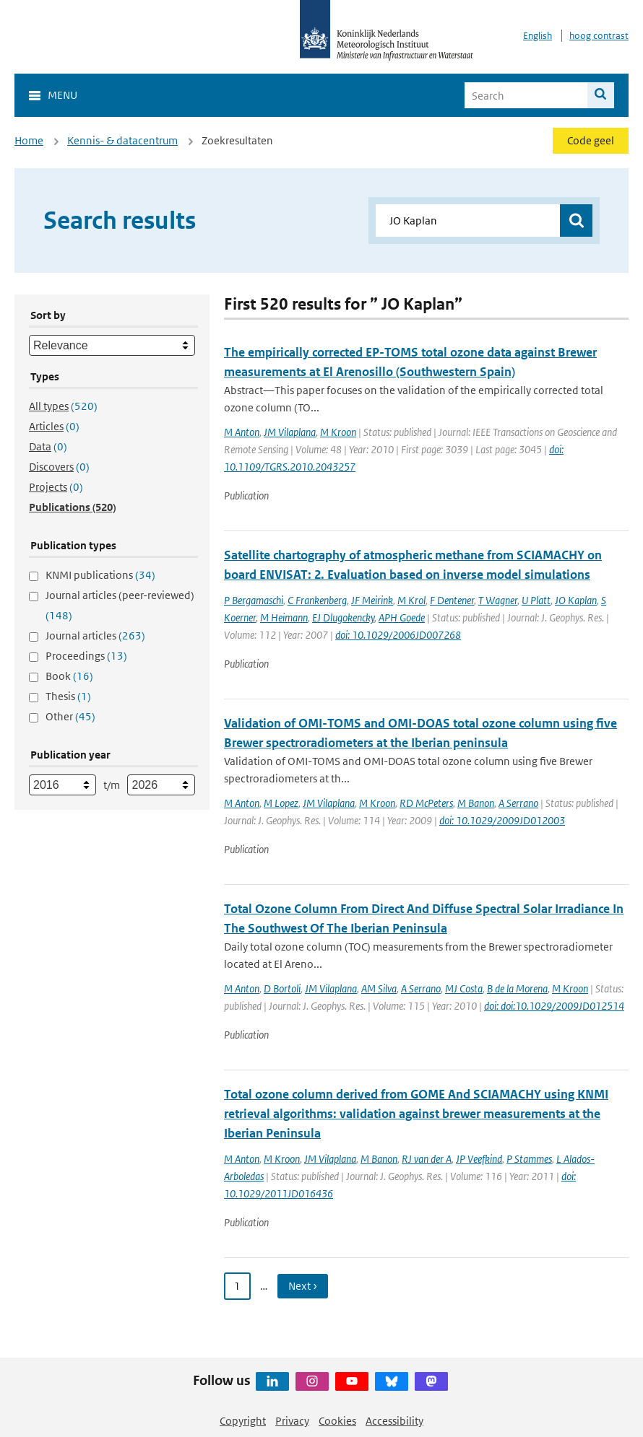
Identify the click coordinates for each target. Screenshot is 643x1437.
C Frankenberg (317, 600)
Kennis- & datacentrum (122, 140)
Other (70, 716)
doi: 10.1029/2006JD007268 (398, 635)
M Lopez (281, 803)
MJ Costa (464, 988)
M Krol (411, 600)
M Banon (475, 803)
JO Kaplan (576, 600)
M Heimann (284, 617)
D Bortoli (282, 988)
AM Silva (379, 988)
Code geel (590, 140)
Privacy (292, 1421)
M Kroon (338, 432)
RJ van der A (427, 1159)
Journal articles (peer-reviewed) (120, 605)
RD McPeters (426, 803)
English (537, 36)
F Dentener (452, 600)
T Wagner (497, 600)
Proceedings (86, 656)
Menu (62, 95)
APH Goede (402, 617)
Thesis (68, 696)
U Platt (536, 600)
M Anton (241, 432)
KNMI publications (100, 575)
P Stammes (529, 1159)
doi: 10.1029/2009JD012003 (502, 820)
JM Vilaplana (290, 432)
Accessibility (394, 1421)
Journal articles (95, 635)
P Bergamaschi (253, 600)
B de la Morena (517, 988)
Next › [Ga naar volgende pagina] (302, 1286)
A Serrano (518, 803)
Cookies (337, 1421)
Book (69, 676)
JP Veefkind (479, 1159)
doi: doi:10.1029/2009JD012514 (554, 1006)
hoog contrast (599, 36)
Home (28, 140)
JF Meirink (372, 600)
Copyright (243, 1421)
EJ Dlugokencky (343, 617)
